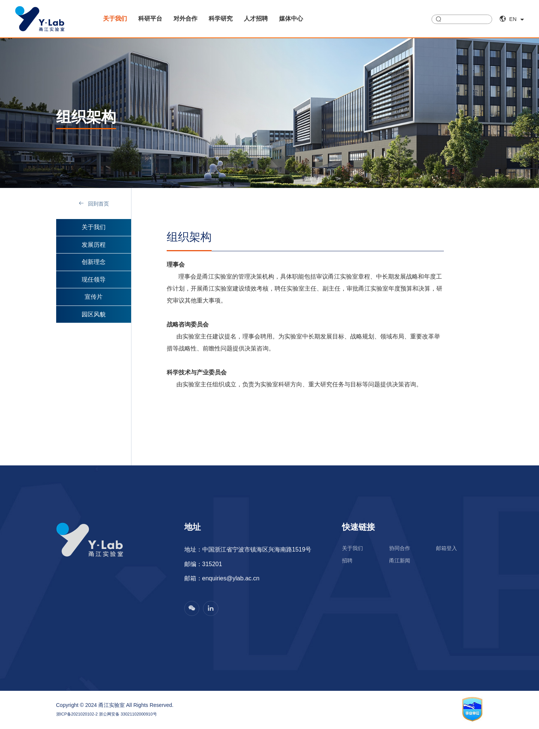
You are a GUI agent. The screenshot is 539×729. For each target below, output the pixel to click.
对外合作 (185, 18)
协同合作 (399, 549)
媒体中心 (291, 18)
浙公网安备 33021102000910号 (128, 714)
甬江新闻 (399, 561)
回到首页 (93, 204)
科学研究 (221, 18)
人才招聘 (256, 18)
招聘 (347, 561)
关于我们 (115, 18)
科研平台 (150, 18)
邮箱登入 (446, 549)
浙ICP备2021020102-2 (77, 714)
